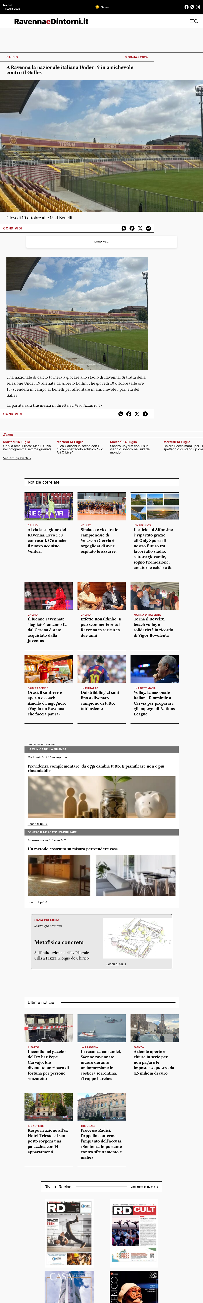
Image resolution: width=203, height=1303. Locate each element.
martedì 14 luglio (16, 442)
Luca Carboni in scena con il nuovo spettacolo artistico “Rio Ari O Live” (80, 449)
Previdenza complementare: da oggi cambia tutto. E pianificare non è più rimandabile (96, 768)
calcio (33, 525)
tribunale (88, 1125)
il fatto (33, 1047)
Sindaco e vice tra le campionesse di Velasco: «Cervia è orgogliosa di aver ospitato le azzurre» (99, 541)
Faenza (139, 1047)
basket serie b (38, 688)
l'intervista (142, 525)
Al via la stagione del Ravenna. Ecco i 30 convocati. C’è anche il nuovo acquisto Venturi (47, 541)
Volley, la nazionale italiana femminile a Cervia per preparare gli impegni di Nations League (154, 703)
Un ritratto (89, 688)
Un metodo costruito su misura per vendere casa (73, 849)
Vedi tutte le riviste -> (144, 1186)
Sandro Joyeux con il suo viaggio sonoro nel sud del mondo (130, 449)
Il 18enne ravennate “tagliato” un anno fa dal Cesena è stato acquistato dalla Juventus (47, 630)
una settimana (145, 688)
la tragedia (89, 1047)
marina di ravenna (147, 614)
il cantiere (36, 1125)
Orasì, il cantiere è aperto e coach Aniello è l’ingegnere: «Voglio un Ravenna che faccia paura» (47, 703)
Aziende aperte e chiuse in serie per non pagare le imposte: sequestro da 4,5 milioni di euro (154, 1062)
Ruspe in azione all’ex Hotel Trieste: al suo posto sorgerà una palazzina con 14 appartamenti (48, 1141)
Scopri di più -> (38, 823)
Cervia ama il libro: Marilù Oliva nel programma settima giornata (27, 447)
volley (86, 525)
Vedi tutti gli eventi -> (17, 458)
